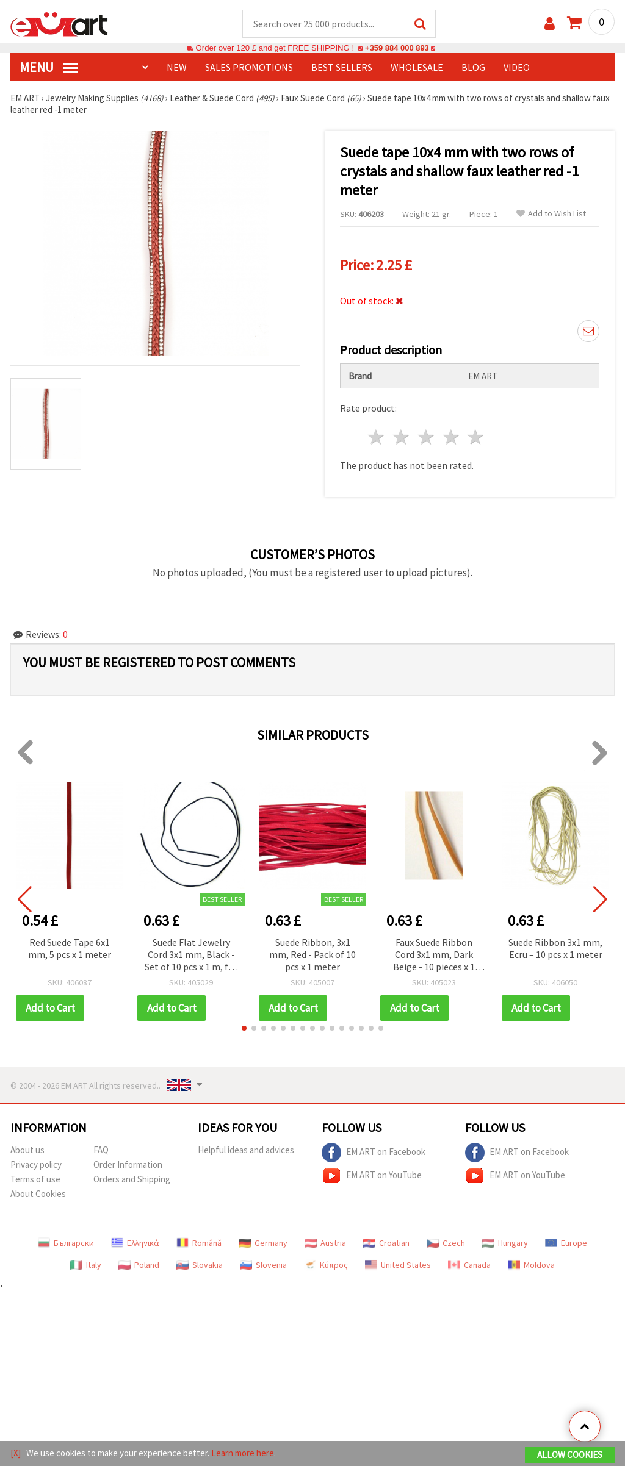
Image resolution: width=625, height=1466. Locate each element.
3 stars (426, 437)
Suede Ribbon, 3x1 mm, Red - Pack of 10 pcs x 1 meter (312, 955)
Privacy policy (36, 1165)
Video (517, 68)
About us (27, 1150)
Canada (469, 1265)
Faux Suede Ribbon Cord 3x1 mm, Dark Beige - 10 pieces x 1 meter (434, 956)
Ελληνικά (135, 1243)
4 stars (451, 437)
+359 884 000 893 (396, 48)
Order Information (127, 1165)
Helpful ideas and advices (246, 1150)
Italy (85, 1265)
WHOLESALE (417, 68)
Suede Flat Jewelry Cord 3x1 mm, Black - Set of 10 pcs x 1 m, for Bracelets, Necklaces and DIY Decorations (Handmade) (191, 956)
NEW (177, 68)
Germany (263, 1243)
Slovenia (263, 1265)
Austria (325, 1243)
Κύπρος (326, 1265)
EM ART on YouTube (372, 1176)
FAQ (101, 1150)
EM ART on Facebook (373, 1153)
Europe (566, 1243)
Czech (446, 1243)
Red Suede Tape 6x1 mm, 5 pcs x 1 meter (69, 949)
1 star (376, 437)
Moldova (531, 1265)
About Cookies (38, 1194)
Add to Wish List (551, 214)
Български (66, 1243)
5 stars (476, 437)
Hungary (505, 1243)
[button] (244, 1028)
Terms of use (35, 1179)
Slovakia (199, 1265)
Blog (473, 68)
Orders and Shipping (131, 1179)
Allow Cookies (569, 1455)
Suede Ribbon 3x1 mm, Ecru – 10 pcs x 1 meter (555, 949)
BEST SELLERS (341, 68)
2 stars (401, 437)
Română (199, 1243)
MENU (49, 67)
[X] (15, 1453)
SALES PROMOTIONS (249, 68)
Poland (138, 1265)
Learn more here (242, 1453)
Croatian (386, 1243)
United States (398, 1265)
